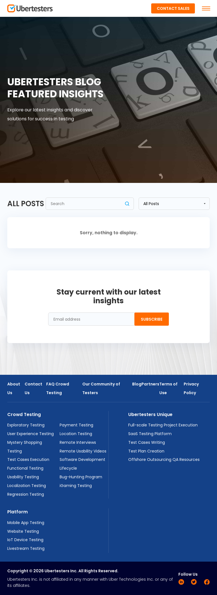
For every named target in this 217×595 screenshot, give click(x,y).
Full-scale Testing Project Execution (163, 425)
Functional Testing (25, 468)
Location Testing (76, 434)
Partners (150, 384)
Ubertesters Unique (150, 414)
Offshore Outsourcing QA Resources (164, 459)
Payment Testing (76, 425)
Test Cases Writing (146, 442)
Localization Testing (26, 485)
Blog (136, 384)
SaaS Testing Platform (150, 434)
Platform (17, 512)
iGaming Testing (76, 485)
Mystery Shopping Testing (24, 447)
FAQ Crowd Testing (57, 388)
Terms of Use (168, 388)
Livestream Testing (26, 548)
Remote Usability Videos (83, 451)
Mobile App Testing (25, 522)
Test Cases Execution (28, 459)
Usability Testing (23, 477)
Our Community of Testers (101, 388)
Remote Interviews (78, 442)
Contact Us (33, 388)
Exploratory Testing (26, 425)
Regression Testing (25, 494)
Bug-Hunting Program (81, 477)
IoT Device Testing (25, 540)
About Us (13, 388)
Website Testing (23, 531)
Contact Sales (173, 8)
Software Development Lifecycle (82, 464)
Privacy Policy (191, 388)
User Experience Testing (30, 434)
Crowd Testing (24, 414)
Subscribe (151, 319)
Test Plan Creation (146, 451)
